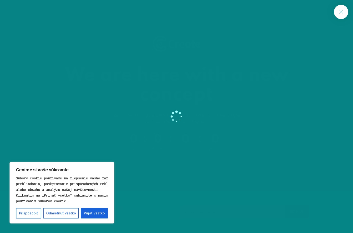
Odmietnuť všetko (61, 213)
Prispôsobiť (28, 213)
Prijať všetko (94, 213)
